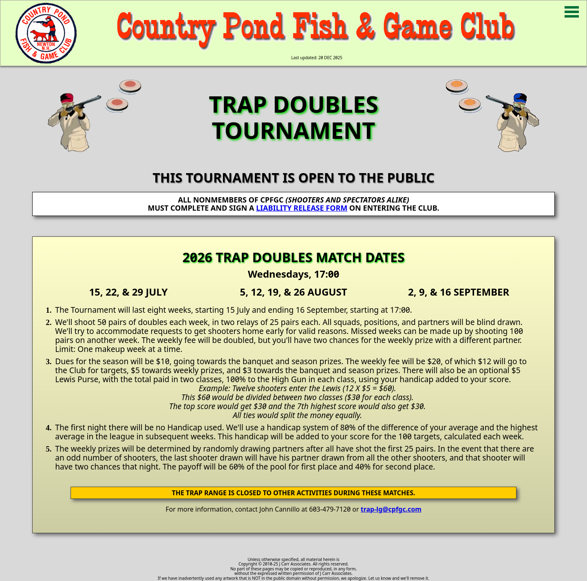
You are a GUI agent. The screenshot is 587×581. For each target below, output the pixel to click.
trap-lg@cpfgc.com (391, 509)
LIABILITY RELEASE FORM (301, 208)
